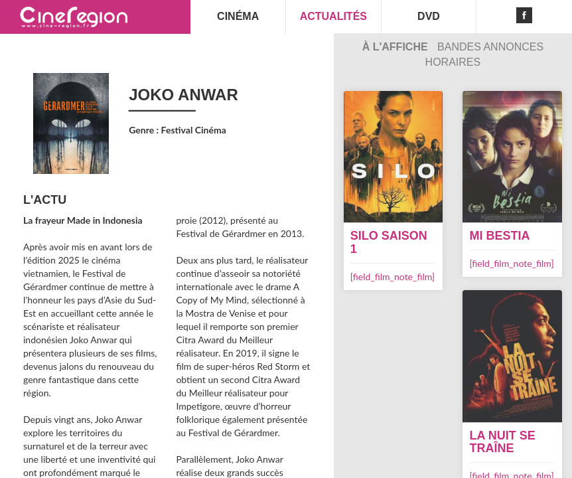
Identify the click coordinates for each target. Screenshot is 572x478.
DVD (428, 16)
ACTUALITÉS (333, 16)
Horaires (453, 62)
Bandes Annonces (490, 46)
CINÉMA (238, 16)
